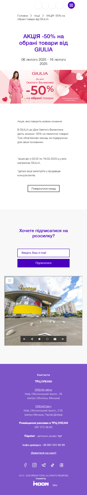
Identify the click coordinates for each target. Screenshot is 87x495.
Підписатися (43, 263)
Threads (62, 465)
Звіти (55, 485)
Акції (37, 15)
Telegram (43, 465)
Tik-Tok (53, 465)
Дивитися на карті (43, 452)
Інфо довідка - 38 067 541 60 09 (43, 444)
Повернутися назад (43, 188)
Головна (22, 15)
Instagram (34, 465)
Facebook (25, 465)
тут (60, 435)
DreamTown (19, 5)
